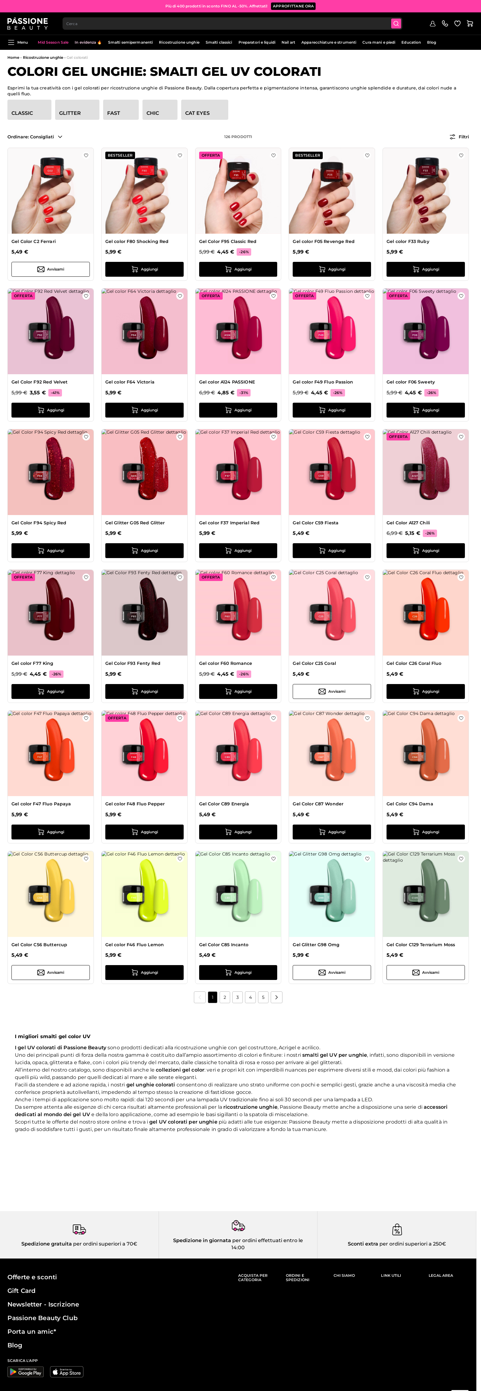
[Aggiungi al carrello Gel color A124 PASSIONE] (238, 410)
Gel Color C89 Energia (224, 804)
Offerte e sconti (32, 1277)
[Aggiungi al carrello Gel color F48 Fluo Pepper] (144, 832)
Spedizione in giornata (202, 1240)
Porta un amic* (31, 1331)
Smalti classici (219, 42)
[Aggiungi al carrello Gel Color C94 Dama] (426, 832)
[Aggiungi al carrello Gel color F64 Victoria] (144, 410)
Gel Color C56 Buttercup (39, 944)
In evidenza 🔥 (88, 42)
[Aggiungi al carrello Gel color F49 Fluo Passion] (332, 410)
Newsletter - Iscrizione (43, 1304)
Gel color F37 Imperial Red (229, 523)
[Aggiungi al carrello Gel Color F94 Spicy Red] (50, 550)
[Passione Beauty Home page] (27, 23)
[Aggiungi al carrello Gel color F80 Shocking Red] (144, 269)
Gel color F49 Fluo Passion (323, 382)
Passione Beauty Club (42, 1318)
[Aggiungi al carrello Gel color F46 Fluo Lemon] (144, 972)
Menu (17, 42)
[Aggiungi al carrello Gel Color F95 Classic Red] (238, 269)
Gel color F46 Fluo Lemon (134, 944)
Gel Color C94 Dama (410, 804)
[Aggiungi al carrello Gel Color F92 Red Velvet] (50, 410)
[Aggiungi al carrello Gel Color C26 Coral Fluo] (426, 691)
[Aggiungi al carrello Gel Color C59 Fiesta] (332, 550)
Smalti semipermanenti (130, 42)
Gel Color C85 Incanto (224, 944)
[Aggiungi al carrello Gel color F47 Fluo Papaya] (50, 832)
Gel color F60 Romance (225, 663)
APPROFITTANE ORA (293, 6)
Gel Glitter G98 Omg (316, 944)
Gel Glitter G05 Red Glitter (135, 523)
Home (13, 57)
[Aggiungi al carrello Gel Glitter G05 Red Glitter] (144, 550)
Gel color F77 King (32, 663)
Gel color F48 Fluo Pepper (135, 804)
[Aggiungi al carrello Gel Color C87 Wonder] (332, 832)
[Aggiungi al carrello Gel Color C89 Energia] (238, 832)
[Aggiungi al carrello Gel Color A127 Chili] (426, 550)
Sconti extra (363, 1244)
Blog (431, 42)
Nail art (288, 42)
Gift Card (21, 1290)
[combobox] (232, 23)
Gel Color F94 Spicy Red (38, 523)
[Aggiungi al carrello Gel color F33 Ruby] (426, 269)
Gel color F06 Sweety (411, 382)
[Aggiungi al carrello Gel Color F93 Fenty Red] (144, 691)
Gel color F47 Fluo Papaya (41, 804)
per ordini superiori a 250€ (412, 1244)
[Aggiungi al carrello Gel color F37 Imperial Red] (238, 550)
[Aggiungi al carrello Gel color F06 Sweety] (426, 410)
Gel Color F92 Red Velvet (39, 382)
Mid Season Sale (53, 42)
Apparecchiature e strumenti (328, 42)
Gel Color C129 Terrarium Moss (421, 944)
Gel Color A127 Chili (408, 523)
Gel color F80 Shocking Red (137, 241)
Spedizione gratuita (46, 1244)
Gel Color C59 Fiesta (316, 523)
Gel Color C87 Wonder (318, 804)
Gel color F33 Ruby (408, 241)
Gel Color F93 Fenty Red (132, 663)
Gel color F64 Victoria (130, 382)
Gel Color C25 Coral (314, 663)
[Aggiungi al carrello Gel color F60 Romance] (238, 691)
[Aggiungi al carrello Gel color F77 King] (50, 691)
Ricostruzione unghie (179, 42)
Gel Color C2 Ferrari (33, 241)
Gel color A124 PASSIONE (227, 382)
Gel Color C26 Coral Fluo (414, 663)
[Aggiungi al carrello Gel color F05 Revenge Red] (332, 269)
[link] (200, 997)
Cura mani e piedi (378, 42)
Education (411, 42)
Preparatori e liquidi (257, 42)
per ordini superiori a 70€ (104, 1244)
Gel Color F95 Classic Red (228, 241)
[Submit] (396, 23)
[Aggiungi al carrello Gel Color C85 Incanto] (238, 972)
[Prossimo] (276, 997)
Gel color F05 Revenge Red (324, 241)
